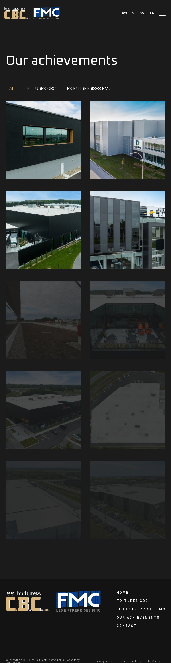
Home (123, 592)
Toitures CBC (132, 601)
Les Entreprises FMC (141, 609)
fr (152, 13)
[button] (162, 12)
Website (71, 660)
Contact (127, 626)
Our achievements (138, 617)
